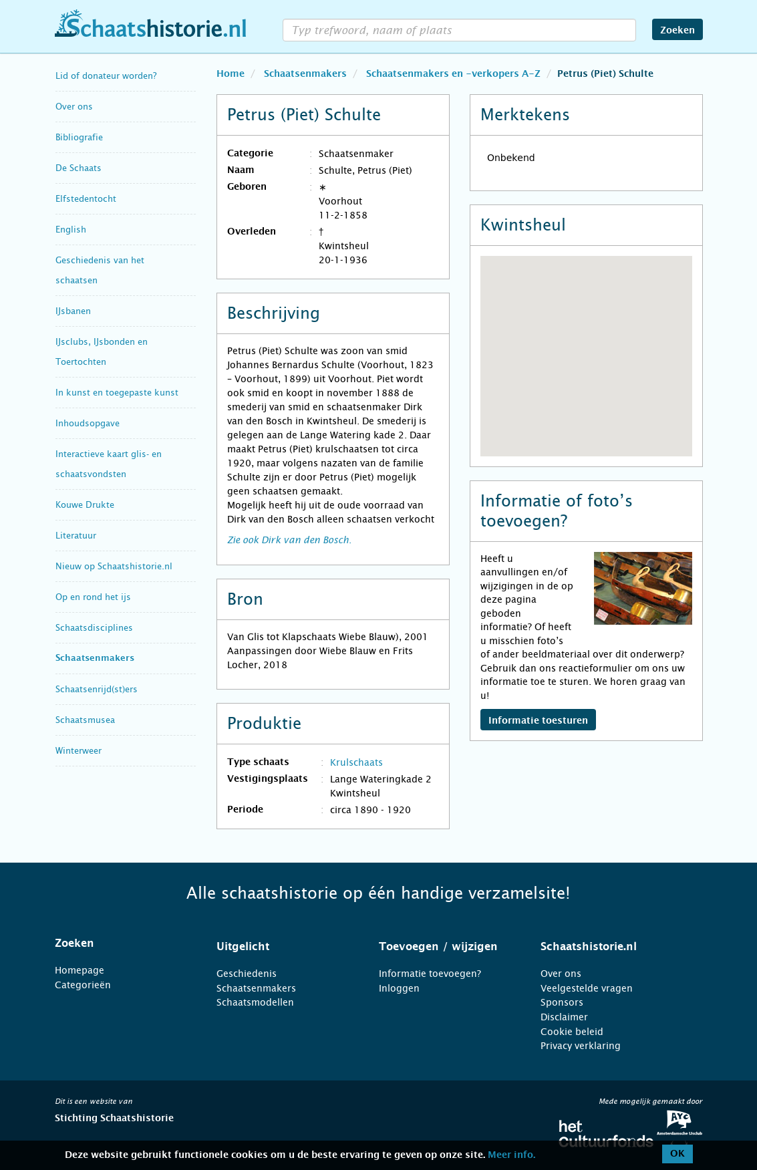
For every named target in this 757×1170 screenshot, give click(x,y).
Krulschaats (356, 762)
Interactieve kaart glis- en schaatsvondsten (108, 464)
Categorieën (83, 985)
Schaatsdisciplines (94, 628)
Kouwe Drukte (84, 505)
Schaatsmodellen (255, 1002)
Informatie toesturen (538, 721)
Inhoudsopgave (87, 423)
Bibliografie (79, 137)
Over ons (74, 107)
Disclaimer (564, 1017)
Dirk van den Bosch (305, 540)
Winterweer (78, 751)
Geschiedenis (246, 973)
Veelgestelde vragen (587, 988)
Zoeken (677, 30)
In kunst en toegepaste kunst (116, 393)
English (70, 230)
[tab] (119, 943)
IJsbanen (73, 311)
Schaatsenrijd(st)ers (96, 689)
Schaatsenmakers (94, 658)
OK (677, 1154)
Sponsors (562, 1002)
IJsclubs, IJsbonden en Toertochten (101, 352)
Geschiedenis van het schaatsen (99, 270)
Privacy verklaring (581, 1045)
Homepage (79, 970)
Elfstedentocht (85, 199)
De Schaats (78, 168)
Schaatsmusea (85, 720)
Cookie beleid (572, 1031)
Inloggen (399, 988)
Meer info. (511, 1155)
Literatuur (75, 536)
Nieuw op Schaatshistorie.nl (113, 566)
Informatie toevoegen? (430, 973)
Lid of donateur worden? (105, 76)
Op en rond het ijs (93, 597)
